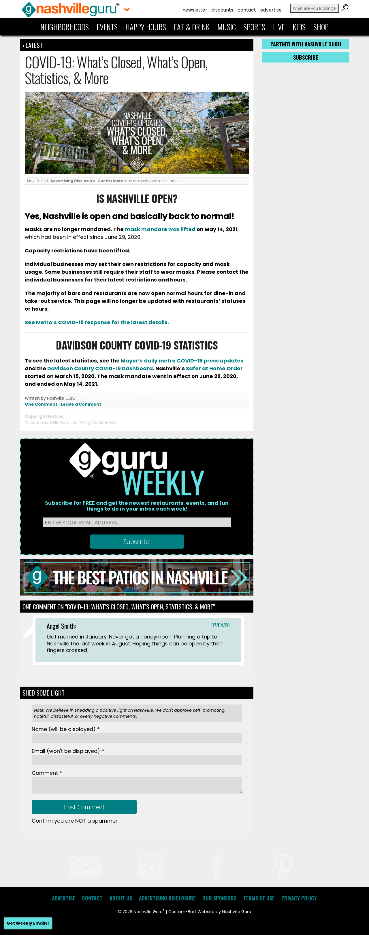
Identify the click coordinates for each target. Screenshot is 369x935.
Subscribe (305, 57)
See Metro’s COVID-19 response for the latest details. (97, 322)
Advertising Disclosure (72, 180)
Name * (66, 729)
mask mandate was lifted (160, 229)
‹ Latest (32, 45)
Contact (247, 10)
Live (279, 27)
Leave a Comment (81, 404)
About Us (121, 898)
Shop (321, 27)
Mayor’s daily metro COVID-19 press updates (182, 360)
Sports (254, 27)
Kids (299, 27)
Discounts (222, 10)
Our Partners (110, 180)
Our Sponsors (219, 898)
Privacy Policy (299, 898)
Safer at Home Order (214, 368)
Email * (68, 751)
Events (107, 27)
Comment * (47, 773)
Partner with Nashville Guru (305, 44)
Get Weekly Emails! (28, 923)
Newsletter (194, 10)
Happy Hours (145, 27)
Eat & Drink (192, 27)
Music (226, 27)
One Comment (41, 404)
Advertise (271, 10)
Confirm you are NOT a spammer (75, 820)
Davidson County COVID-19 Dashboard (100, 368)
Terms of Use (258, 898)
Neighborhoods (64, 27)
